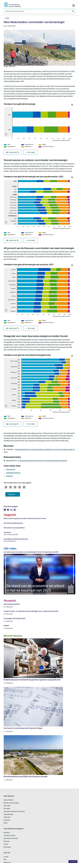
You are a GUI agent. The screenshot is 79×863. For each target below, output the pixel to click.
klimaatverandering (13, 473)
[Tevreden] (19, 487)
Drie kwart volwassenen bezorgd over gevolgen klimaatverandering (42, 461)
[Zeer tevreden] (24, 487)
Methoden (7, 820)
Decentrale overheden (11, 838)
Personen (7, 841)
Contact (6, 857)
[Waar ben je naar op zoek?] (39, 11)
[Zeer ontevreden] (6, 487)
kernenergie (10, 469)
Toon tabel (30, 152)
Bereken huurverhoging (11, 803)
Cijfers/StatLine (8, 800)
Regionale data (8, 814)
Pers (5, 859)
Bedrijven (7, 832)
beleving (9, 476)
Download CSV (12, 152)
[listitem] (4, 510)
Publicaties (7, 817)
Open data (7, 805)
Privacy (6, 844)
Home (7, 18)
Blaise (6, 823)
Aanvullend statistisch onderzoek (14, 811)
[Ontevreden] (10, 487)
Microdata (7, 808)
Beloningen (7, 847)
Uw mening (73, 861)
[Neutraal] (15, 487)
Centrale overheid (9, 835)
